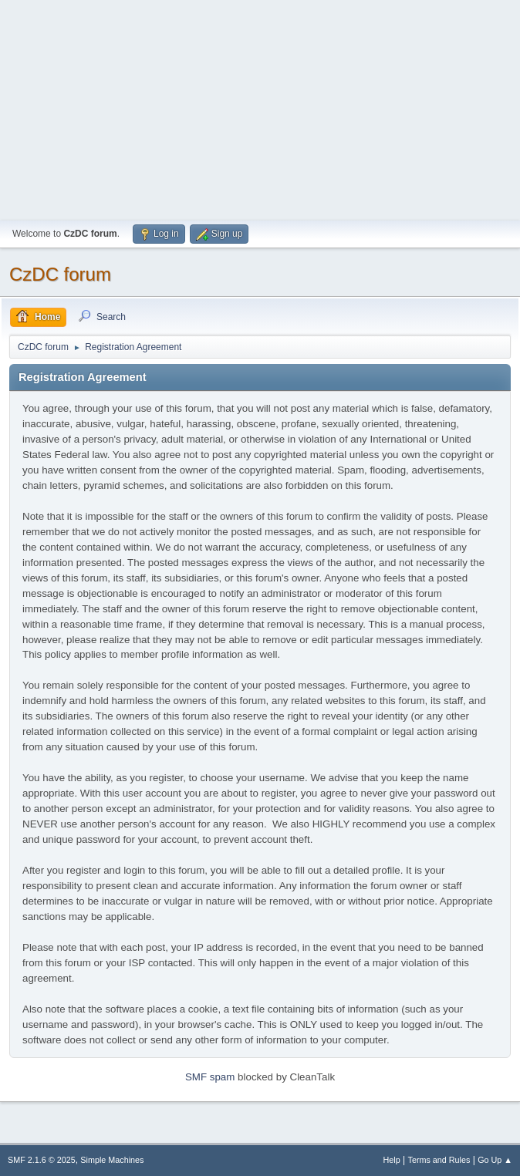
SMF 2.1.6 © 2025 (42, 1159)
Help (391, 1159)
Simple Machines (112, 1159)
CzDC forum (60, 274)
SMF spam (210, 1077)
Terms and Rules (439, 1159)
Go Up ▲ (495, 1159)
